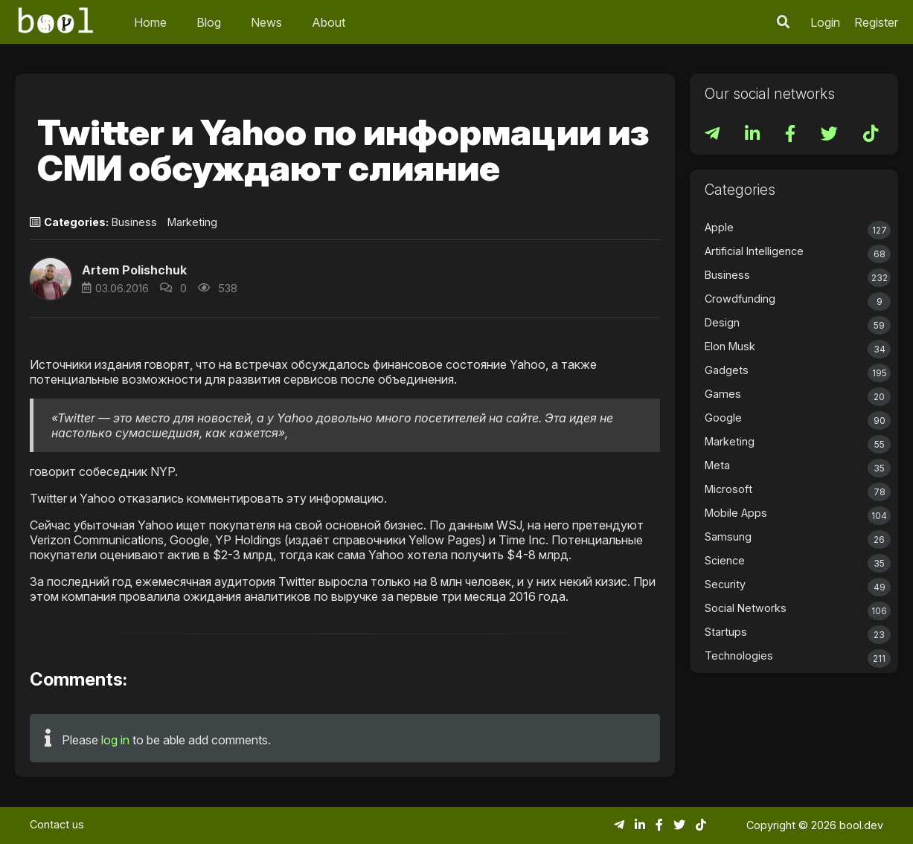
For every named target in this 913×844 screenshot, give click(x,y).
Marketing (192, 222)
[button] (50, 279)
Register (876, 22)
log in (115, 739)
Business (134, 222)
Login (825, 22)
